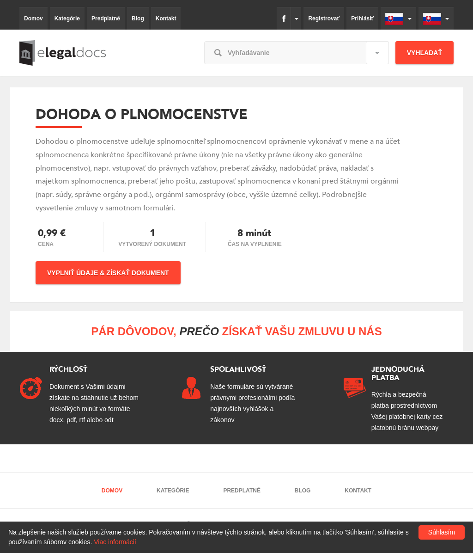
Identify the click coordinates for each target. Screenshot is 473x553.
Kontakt (166, 18)
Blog (138, 18)
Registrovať (324, 18)
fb (284, 18)
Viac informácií (115, 542)
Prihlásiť (362, 18)
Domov (33, 18)
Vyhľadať (424, 52)
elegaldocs (62, 53)
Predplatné (105, 18)
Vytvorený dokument (152, 244)
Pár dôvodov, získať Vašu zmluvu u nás (236, 331)
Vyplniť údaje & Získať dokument (108, 272)
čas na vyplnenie (255, 244)
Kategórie (67, 18)
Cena (46, 244)
